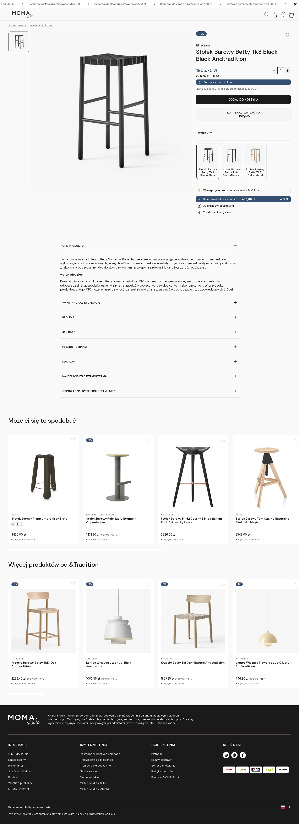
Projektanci (15, 765)
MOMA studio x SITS (93, 783)
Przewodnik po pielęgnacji (97, 759)
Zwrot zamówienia (163, 765)
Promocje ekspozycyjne (95, 765)
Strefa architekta (19, 771)
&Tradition (203, 45)
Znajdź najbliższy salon (217, 212)
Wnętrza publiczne (41, 25)
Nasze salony (17, 759)
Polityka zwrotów (162, 771)
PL (289, 807)
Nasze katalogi (89, 771)
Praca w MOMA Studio (165, 777)
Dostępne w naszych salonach (100, 754)
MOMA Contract (18, 789)
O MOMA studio (18, 754)
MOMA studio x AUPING (95, 789)
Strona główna (17, 25)
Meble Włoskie (89, 777)
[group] (43, 489)
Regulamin (15, 807)
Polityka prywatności (38, 807)
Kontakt (13, 777)
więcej (284, 199)
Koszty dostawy (161, 759)
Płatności (157, 754)
